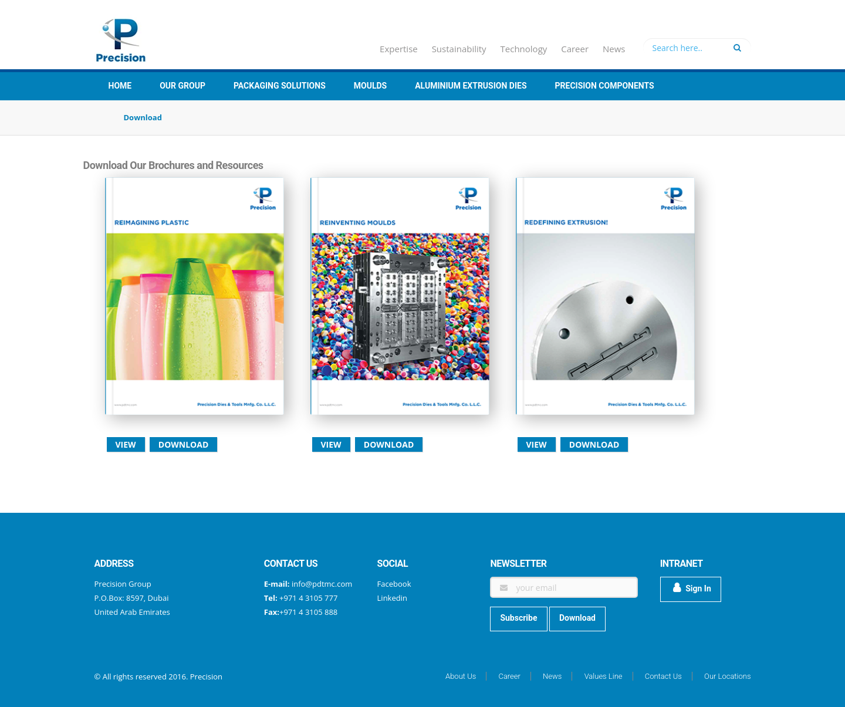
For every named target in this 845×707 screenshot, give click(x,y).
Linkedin (392, 598)
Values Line (603, 676)
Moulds (370, 85)
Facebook (394, 584)
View (126, 444)
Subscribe (518, 618)
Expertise (399, 49)
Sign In (692, 588)
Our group (182, 85)
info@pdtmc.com (322, 584)
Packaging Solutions (280, 85)
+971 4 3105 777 (308, 598)
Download (183, 444)
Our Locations (727, 676)
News (614, 49)
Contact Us (663, 676)
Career (575, 49)
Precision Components (604, 85)
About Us (460, 676)
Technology (524, 49)
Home (120, 85)
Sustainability (459, 49)
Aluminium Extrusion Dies (470, 85)
